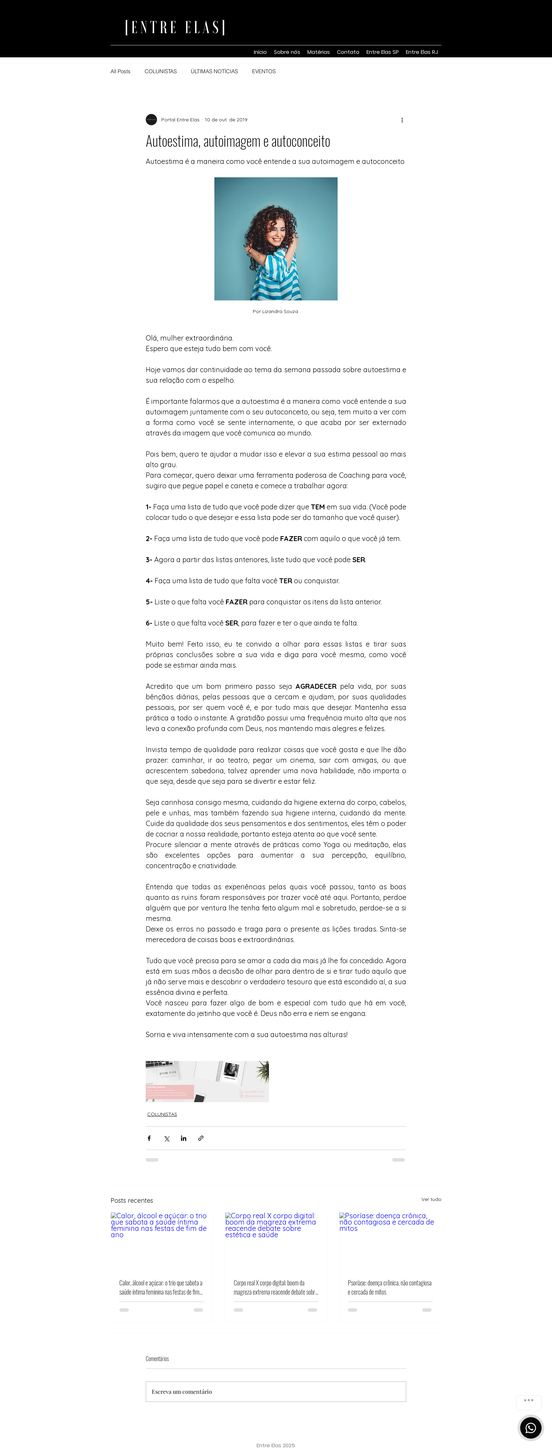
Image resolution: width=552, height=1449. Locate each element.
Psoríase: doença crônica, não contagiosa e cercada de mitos (390, 1287)
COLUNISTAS (161, 71)
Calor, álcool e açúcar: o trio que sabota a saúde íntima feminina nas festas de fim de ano (160, 1287)
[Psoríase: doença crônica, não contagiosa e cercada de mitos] (390, 1241)
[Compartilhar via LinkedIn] (183, 1138)
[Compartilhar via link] (200, 1138)
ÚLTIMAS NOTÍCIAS (214, 71)
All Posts (121, 71)
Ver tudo (431, 1199)
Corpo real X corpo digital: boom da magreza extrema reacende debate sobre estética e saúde (276, 1287)
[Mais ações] (402, 119)
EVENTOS (264, 71)
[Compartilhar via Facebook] (149, 1138)
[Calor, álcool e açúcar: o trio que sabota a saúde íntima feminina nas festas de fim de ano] (162, 1241)
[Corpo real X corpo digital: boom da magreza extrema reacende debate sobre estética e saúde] (276, 1241)
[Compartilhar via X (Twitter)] (166, 1138)
